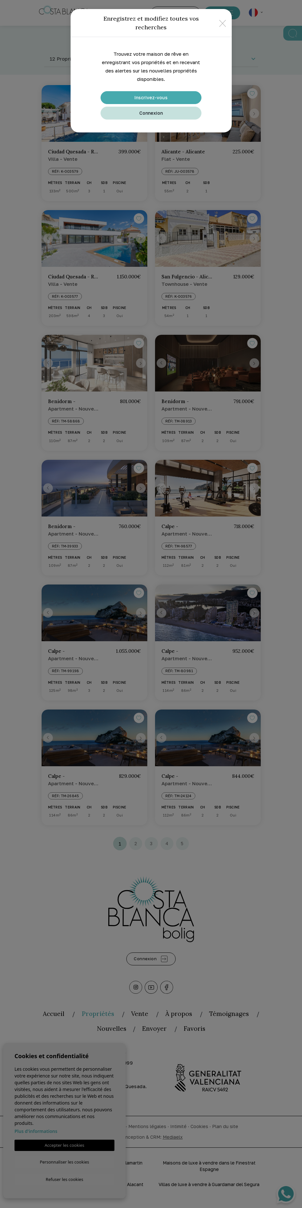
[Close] (222, 23)
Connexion (151, 113)
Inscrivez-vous (151, 97)
